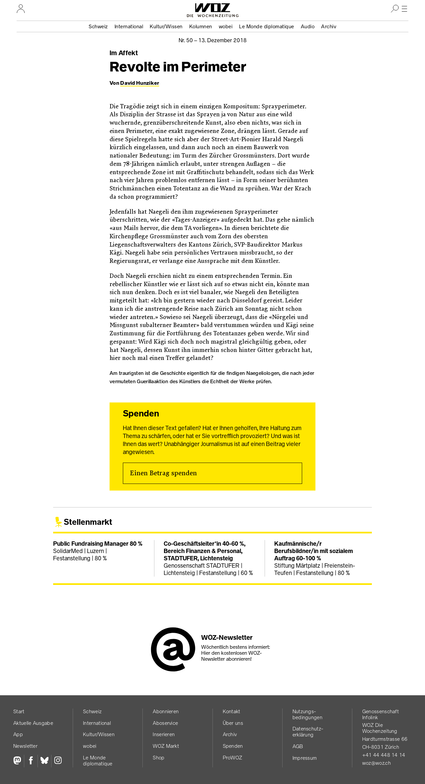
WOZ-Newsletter (227, 637)
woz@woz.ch (376, 763)
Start (19, 711)
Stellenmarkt (88, 521)
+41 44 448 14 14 (383, 755)
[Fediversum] (18, 761)
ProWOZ (232, 757)
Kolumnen (200, 26)
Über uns (233, 723)
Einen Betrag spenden (163, 473)
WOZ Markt (166, 746)
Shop (158, 757)
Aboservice (165, 723)
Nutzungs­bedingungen (307, 714)
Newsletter (25, 746)
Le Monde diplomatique (266, 26)
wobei (226, 26)
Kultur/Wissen (166, 26)
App (18, 734)
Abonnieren (166, 711)
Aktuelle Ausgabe (33, 723)
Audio (308, 26)
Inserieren (164, 734)
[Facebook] (31, 761)
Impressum (305, 758)
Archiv (328, 26)
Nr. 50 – (213, 40)
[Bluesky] (44, 761)
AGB (298, 746)
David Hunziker (139, 83)
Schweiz (98, 26)
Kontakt (231, 711)
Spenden (233, 746)
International (129, 26)
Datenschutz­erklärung (308, 731)
